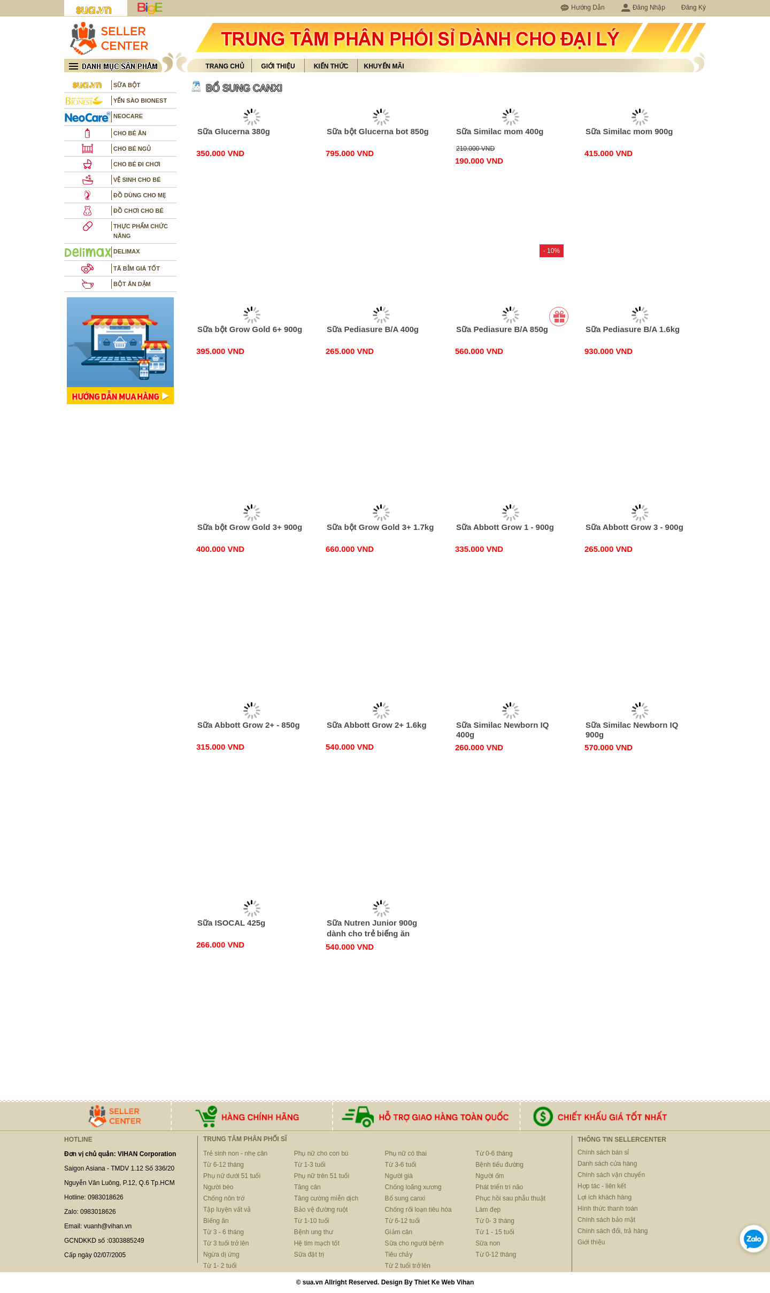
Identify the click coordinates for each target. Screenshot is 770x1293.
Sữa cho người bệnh (414, 1243)
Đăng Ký (693, 7)
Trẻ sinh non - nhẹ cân (235, 1153)
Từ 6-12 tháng (223, 1164)
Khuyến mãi (384, 66)
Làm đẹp (487, 1209)
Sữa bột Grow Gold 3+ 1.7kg (380, 527)
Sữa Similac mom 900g (629, 131)
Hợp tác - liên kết (602, 1186)
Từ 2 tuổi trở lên (407, 1265)
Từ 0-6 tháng (493, 1153)
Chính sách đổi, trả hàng (613, 1231)
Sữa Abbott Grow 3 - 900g (634, 527)
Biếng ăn (216, 1221)
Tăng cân (307, 1187)
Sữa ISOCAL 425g (231, 922)
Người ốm (489, 1176)
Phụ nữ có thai (406, 1153)
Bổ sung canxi (405, 1198)
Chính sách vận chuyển (611, 1175)
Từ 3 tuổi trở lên (226, 1243)
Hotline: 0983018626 (94, 1197)
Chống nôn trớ (223, 1198)
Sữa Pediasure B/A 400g (373, 329)
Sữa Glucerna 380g (233, 131)
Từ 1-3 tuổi (310, 1164)
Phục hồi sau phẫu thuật (510, 1198)
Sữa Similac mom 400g (499, 131)
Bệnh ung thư (313, 1232)
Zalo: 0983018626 (90, 1211)
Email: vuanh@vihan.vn (98, 1226)
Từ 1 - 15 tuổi (494, 1232)
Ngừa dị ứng (221, 1254)
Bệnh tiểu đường (499, 1164)
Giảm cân (399, 1232)
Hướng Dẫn (588, 7)
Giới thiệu (278, 66)
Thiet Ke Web (434, 1282)
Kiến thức (331, 66)
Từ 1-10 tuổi (311, 1221)
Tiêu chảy (399, 1254)
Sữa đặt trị (309, 1254)
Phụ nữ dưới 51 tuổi (231, 1176)
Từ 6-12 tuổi (402, 1221)
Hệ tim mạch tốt (317, 1243)
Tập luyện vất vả (227, 1209)
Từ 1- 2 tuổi (219, 1265)
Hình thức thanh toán (608, 1208)
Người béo (218, 1187)
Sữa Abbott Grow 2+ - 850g (248, 724)
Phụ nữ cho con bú (321, 1153)
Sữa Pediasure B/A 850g (502, 329)
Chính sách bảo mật (606, 1219)
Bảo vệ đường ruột (321, 1209)
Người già (399, 1176)
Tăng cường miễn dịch (326, 1198)
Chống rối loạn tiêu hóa (418, 1209)
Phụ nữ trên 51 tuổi (321, 1176)
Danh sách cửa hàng (607, 1163)
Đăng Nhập (643, 7)
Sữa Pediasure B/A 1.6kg (633, 329)
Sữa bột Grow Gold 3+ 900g (249, 527)
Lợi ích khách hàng (605, 1197)
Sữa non (487, 1243)
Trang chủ (224, 66)
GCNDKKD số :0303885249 (104, 1240)
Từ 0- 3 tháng (494, 1221)
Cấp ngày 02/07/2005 (95, 1255)
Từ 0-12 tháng (495, 1254)
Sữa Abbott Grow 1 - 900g (505, 527)
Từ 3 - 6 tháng (223, 1232)
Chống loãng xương (413, 1187)
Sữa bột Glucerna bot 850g (378, 131)
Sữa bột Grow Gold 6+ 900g (249, 329)
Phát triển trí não (499, 1187)
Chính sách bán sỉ (603, 1152)
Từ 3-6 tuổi (401, 1164)
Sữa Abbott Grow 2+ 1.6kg (377, 724)
